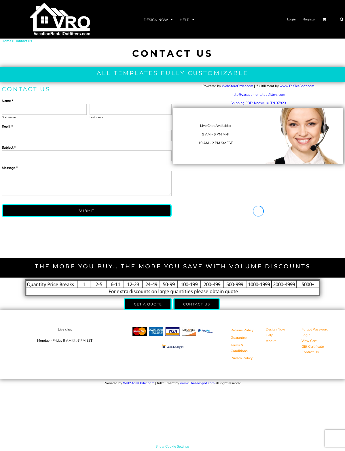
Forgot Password (315, 329)
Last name (96, 117)
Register (309, 19)
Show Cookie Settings (172, 446)
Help (269, 335)
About (271, 341)
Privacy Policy (242, 358)
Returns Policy (242, 330)
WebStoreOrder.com (237, 86)
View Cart (309, 341)
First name (9, 117)
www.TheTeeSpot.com (297, 86)
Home (6, 41)
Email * (7, 127)
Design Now (275, 329)
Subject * (9, 147)
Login (291, 19)
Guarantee (239, 337)
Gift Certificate (313, 346)
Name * (7, 101)
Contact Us (310, 352)
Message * (10, 168)
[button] (159, 19)
